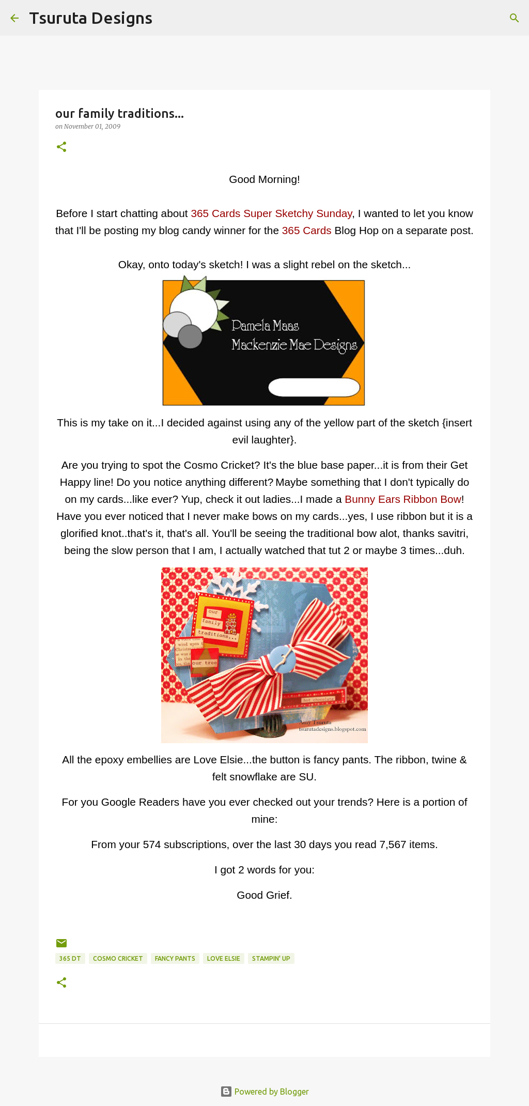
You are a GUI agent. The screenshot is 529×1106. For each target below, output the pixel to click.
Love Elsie (223, 958)
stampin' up (271, 958)
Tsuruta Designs (90, 17)
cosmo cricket (118, 958)
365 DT (70, 958)
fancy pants (175, 958)
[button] (61, 148)
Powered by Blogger (264, 1091)
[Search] (167, 18)
